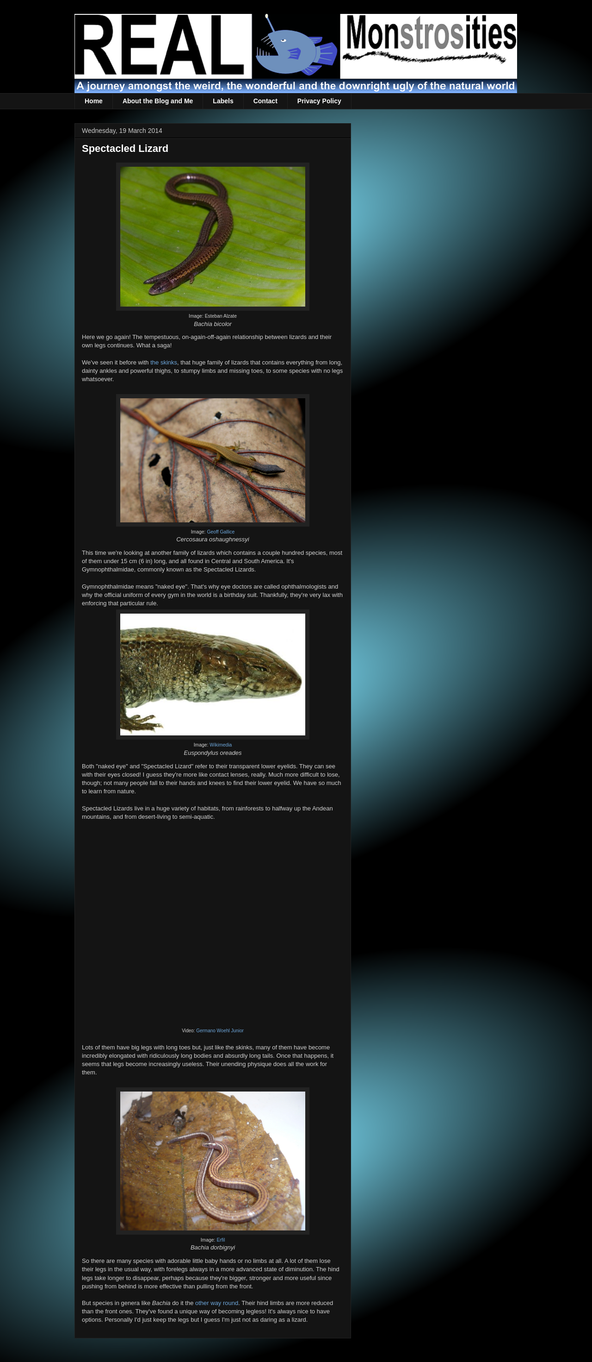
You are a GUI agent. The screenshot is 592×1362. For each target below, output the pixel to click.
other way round (216, 1302)
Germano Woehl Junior (220, 1030)
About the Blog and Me (158, 101)
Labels (223, 101)
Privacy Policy (319, 101)
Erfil (220, 1240)
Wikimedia (221, 744)
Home (94, 101)
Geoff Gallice (220, 531)
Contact (265, 101)
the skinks (163, 362)
